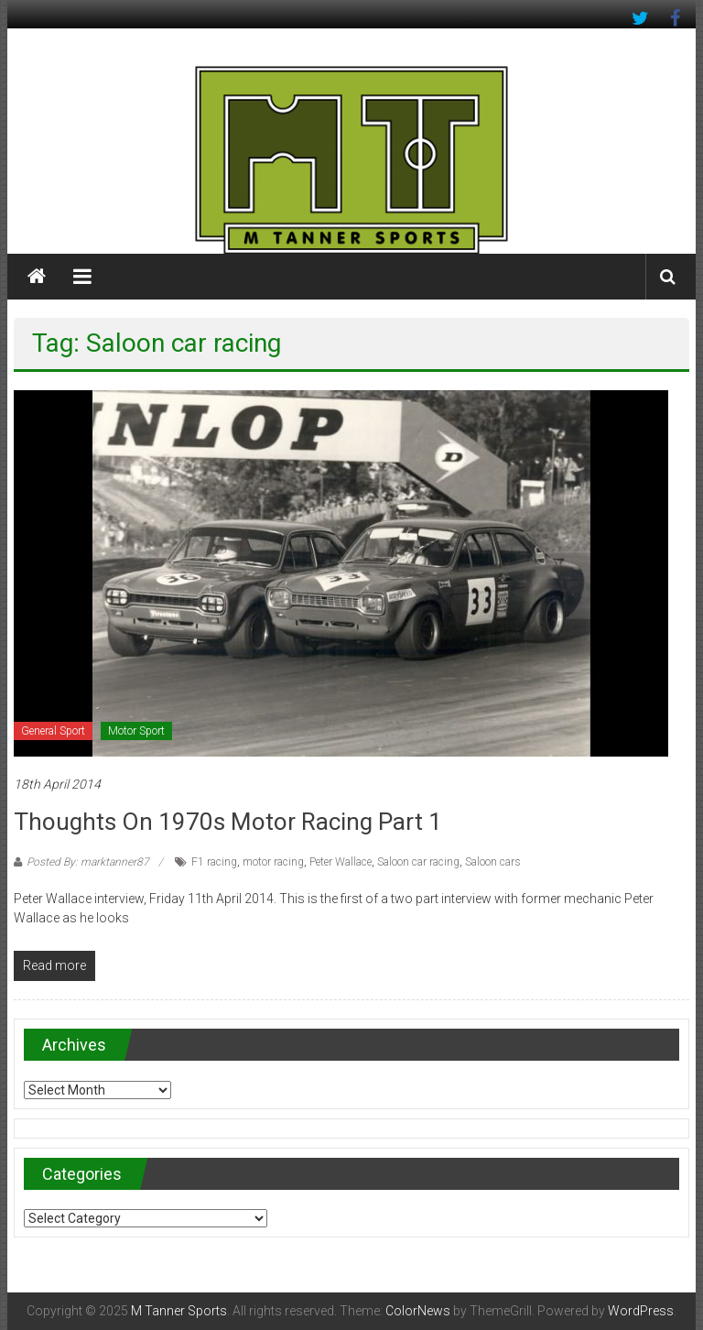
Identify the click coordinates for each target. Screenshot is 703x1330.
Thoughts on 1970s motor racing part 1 (228, 821)
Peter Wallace (340, 862)
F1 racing (214, 862)
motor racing (273, 862)
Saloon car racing (418, 862)
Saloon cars (493, 862)
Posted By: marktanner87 (88, 862)
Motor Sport (136, 731)
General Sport (53, 731)
